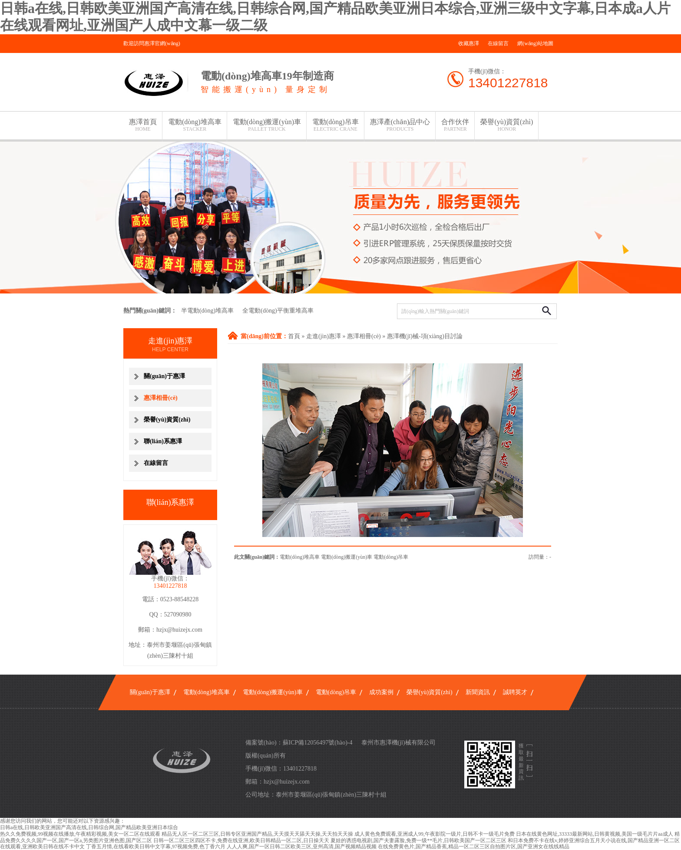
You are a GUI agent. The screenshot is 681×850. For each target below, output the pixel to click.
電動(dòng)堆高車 (194, 125)
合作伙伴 (455, 125)
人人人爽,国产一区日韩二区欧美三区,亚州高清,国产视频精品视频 (302, 846)
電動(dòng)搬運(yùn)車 (267, 125)
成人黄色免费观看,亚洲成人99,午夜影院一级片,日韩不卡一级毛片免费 (434, 834)
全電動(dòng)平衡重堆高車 (277, 310)
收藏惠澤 (468, 43)
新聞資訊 (478, 692)
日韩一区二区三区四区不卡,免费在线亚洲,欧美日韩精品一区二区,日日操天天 (241, 840)
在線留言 (498, 43)
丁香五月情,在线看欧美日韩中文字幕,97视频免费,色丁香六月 (155, 846)
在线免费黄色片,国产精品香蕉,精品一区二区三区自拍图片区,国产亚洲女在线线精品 (473, 846)
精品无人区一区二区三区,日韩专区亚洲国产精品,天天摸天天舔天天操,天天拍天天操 (257, 834)
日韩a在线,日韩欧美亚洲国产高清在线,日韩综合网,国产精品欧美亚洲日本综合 (89, 827)
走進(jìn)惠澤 (323, 336)
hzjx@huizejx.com (179, 629)
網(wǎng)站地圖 (535, 43)
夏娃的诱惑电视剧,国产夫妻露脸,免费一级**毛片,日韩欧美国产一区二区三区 (418, 840)
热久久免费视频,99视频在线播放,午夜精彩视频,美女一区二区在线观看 (80, 834)
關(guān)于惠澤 (164, 376)
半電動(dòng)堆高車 (207, 310)
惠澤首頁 (143, 125)
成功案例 (381, 692)
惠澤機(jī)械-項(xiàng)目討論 (425, 336)
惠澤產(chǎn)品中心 (400, 125)
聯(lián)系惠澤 (163, 441)
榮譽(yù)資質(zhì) (506, 125)
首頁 (294, 336)
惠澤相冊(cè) (364, 336)
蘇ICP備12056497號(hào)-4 (318, 742)
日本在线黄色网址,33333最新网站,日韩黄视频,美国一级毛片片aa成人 (594, 834)
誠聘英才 (515, 692)
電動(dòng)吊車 (335, 125)
